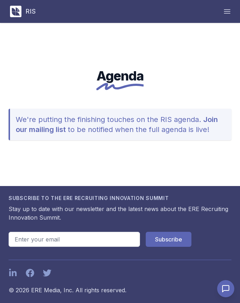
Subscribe (168, 239)
